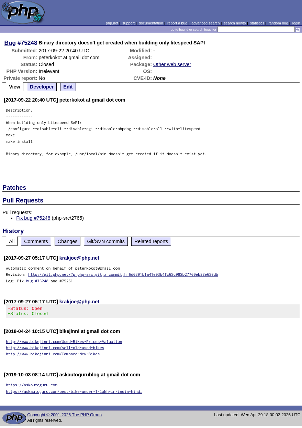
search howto (235, 23)
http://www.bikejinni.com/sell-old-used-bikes (55, 349)
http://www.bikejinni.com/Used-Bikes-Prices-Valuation (64, 343)
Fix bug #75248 (33, 218)
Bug (10, 42)
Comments (36, 241)
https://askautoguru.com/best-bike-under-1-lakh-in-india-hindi (74, 393)
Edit (67, 87)
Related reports (151, 241)
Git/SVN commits (106, 241)
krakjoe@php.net (79, 258)
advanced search (205, 23)
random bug (278, 23)
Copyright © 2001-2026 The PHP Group (64, 417)
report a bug (177, 23)
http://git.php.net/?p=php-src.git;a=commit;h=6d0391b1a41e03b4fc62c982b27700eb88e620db (123, 274)
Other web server (172, 64)
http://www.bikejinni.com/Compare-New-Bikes (53, 356)
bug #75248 (37, 281)
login (296, 23)
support (128, 23)
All (11, 241)
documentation (151, 23)
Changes (68, 241)
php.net (112, 23)
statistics (257, 23)
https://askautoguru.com (31, 387)
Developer (42, 87)
